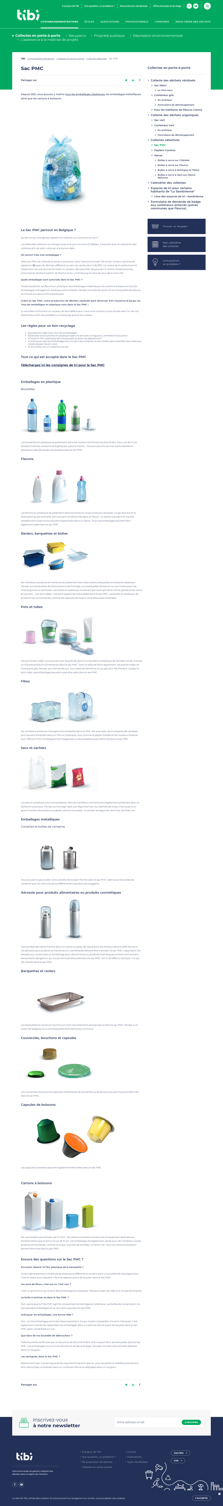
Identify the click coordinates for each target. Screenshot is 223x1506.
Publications (134, 1456)
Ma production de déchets (134, 6)
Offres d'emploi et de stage (167, 6)
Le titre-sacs (165, 90)
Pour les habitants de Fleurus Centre (178, 109)
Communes (162, 21)
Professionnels (137, 21)
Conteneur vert (164, 125)
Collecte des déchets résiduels (173, 80)
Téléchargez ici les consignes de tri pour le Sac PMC (63, 365)
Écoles (89, 21)
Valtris (179, 1453)
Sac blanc (160, 85)
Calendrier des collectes (168, 182)
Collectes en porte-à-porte (37, 36)
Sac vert (159, 120)
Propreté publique (109, 36)
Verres (158, 155)
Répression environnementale (158, 36)
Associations (110, 21)
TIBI (23, 58)
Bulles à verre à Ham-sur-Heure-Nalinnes (177, 176)
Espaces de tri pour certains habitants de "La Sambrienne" (173, 190)
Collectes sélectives (96, 58)
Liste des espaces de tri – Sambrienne (178, 196)
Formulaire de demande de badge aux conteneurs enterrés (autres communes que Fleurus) (176, 205)
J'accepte (201, 1498)
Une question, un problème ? (99, 6)
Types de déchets (137, 1462)
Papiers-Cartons (164, 150)
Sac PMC (160, 145)
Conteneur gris (164, 95)
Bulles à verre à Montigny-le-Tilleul (178, 170)
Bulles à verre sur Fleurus (173, 165)
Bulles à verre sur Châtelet (174, 160)
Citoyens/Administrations (59, 21)
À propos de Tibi (70, 6)
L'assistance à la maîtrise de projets (49, 40)
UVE (176, 1460)
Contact (131, 1451)
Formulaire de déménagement (176, 104)
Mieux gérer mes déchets (193, 21)
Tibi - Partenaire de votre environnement (28, 15)
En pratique (165, 99)
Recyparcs (77, 36)
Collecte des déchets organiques (175, 115)
